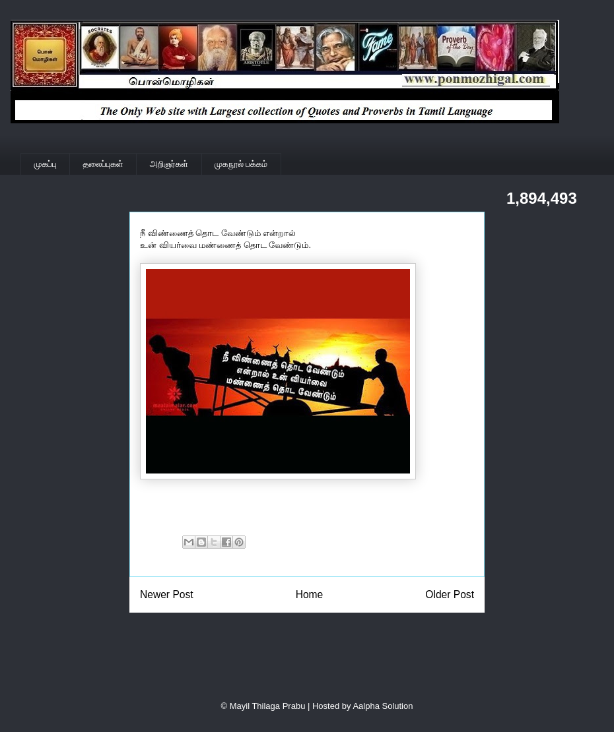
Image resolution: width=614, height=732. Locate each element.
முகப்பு (45, 164)
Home (310, 594)
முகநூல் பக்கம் (241, 164)
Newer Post (166, 594)
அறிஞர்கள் (169, 164)
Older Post (449, 594)
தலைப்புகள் (103, 164)
